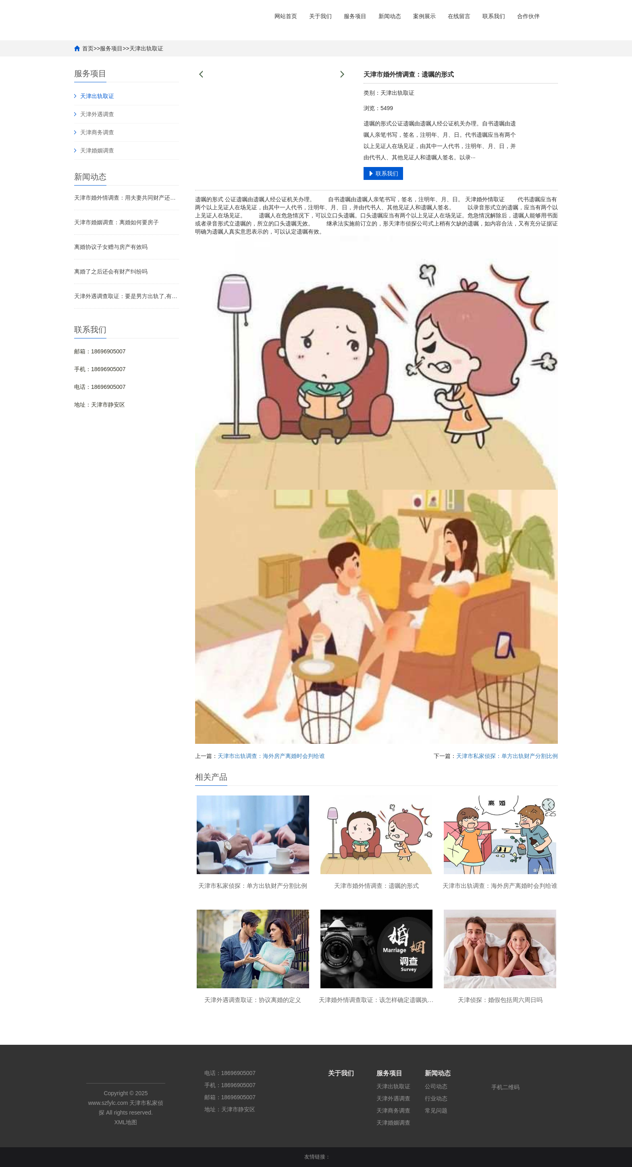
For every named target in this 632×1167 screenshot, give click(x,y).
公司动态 (436, 1086)
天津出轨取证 (146, 48)
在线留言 (459, 16)
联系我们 (493, 16)
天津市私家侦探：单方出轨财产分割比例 (507, 756)
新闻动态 (389, 16)
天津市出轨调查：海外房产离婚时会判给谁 (271, 756)
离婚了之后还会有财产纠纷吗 (111, 271)
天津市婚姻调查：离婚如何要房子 (116, 222)
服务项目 (355, 16)
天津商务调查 (97, 132)
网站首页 (285, 16)
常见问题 (436, 1110)
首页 (88, 48)
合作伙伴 (528, 16)
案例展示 (424, 16)
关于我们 (320, 16)
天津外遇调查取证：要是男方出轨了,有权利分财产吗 (126, 296)
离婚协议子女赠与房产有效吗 (111, 247)
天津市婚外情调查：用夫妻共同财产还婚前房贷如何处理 (126, 197)
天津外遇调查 (97, 114)
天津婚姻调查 (97, 150)
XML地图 (125, 1122)
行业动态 (436, 1098)
